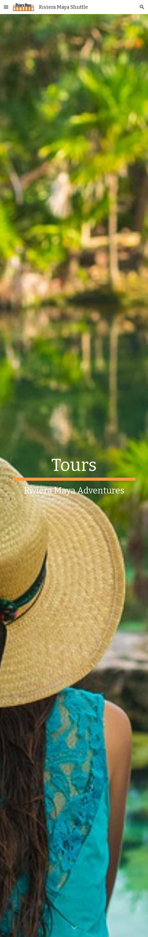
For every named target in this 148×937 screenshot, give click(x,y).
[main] (74, 475)
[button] (6, 7)
